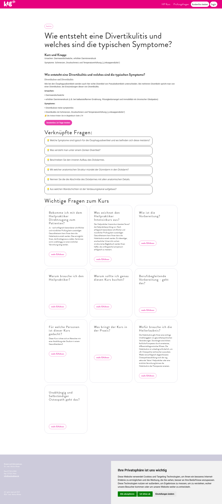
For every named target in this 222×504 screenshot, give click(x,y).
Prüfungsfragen (181, 4)
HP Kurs (166, 4)
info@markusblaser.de (11, 476)
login (213, 4)
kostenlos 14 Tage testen (58, 123)
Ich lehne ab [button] (145, 494)
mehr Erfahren (57, 254)
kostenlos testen (200, 4)
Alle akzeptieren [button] (127, 494)
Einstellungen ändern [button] (164, 494)
